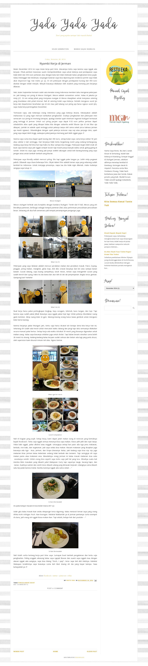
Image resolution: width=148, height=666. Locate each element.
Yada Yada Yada (74, 25)
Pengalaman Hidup (26, 583)
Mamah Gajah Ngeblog (84, 49)
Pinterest (62, 576)
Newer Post (19, 651)
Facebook (47, 576)
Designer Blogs (79, 657)
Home (55, 651)
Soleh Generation (60, 49)
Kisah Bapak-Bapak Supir (115, 233)
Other (70, 576)
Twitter (55, 576)
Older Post (92, 651)
